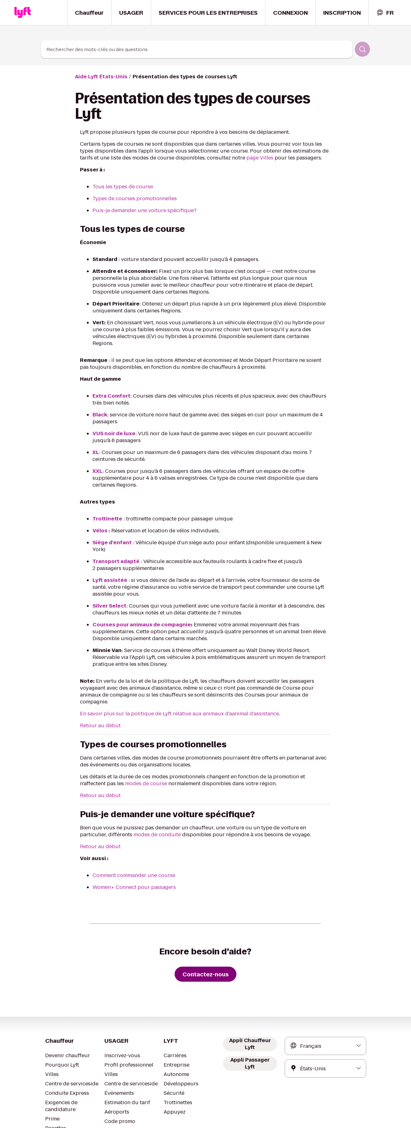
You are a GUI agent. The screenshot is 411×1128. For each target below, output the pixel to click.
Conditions (118, 1113)
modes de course (99, 735)
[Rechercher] (362, 49)
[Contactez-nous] (205, 925)
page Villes (205, 157)
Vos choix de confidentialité (197, 1113)
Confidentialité (150, 1113)
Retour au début (98, 677)
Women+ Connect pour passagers (130, 839)
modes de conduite (101, 786)
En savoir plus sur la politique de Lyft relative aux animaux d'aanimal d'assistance (170, 665)
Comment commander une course (130, 827)
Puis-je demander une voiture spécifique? (138, 210)
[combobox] (385, 13)
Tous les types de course (120, 186)
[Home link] (23, 13)
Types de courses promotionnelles (130, 198)
